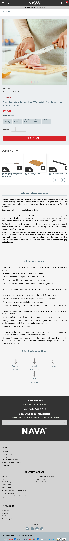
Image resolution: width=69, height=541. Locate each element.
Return (8, 11)
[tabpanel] (34, 52)
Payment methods (8, 493)
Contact (4, 476)
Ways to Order (6, 487)
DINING (4, 457)
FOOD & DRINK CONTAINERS (11, 463)
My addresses (6, 516)
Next (65, 51)
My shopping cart (7, 519)
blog (3, 479)
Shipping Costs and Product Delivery (14, 490)
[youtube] (27, 529)
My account (5, 510)
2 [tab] (35, 82)
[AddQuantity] (18, 129)
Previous (3, 51)
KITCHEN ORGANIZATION (10, 460)
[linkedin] (41, 529)
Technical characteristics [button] (43, 193)
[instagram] (37, 529)
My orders (5, 513)
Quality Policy (6, 482)
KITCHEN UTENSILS (8, 454)
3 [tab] (38, 82)
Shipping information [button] (44, 351)
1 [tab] (32, 82)
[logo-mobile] (7, 3)
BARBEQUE (5, 465)
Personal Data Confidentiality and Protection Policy (17, 497)
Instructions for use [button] (45, 261)
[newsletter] (23, 422)
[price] (19, 168)
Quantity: (6, 129)
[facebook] (32, 529)
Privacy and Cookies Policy (45, 476)
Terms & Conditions (42, 482)
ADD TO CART (35, 138)
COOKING (5, 451)
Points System (6, 484)
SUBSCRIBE (63, 422)
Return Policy (40, 479)
